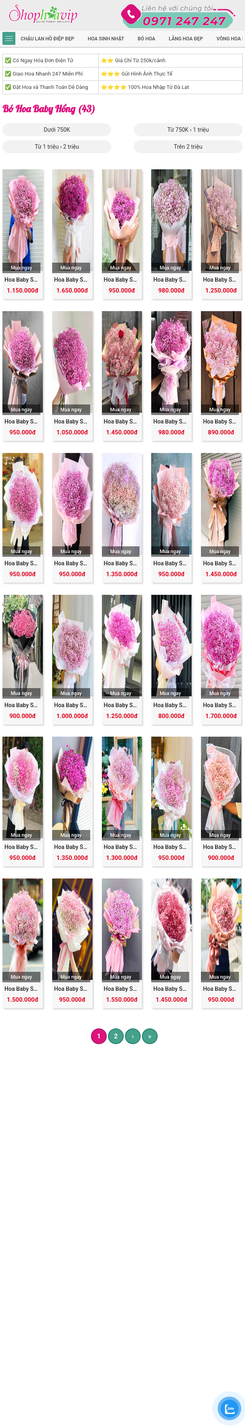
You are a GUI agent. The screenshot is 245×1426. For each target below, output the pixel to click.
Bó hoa (147, 39)
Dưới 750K (57, 129)
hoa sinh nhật (106, 39)
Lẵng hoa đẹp (186, 39)
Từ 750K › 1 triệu (188, 129)
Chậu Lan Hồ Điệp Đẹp (47, 39)
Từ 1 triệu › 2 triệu (57, 146)
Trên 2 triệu (188, 146)
